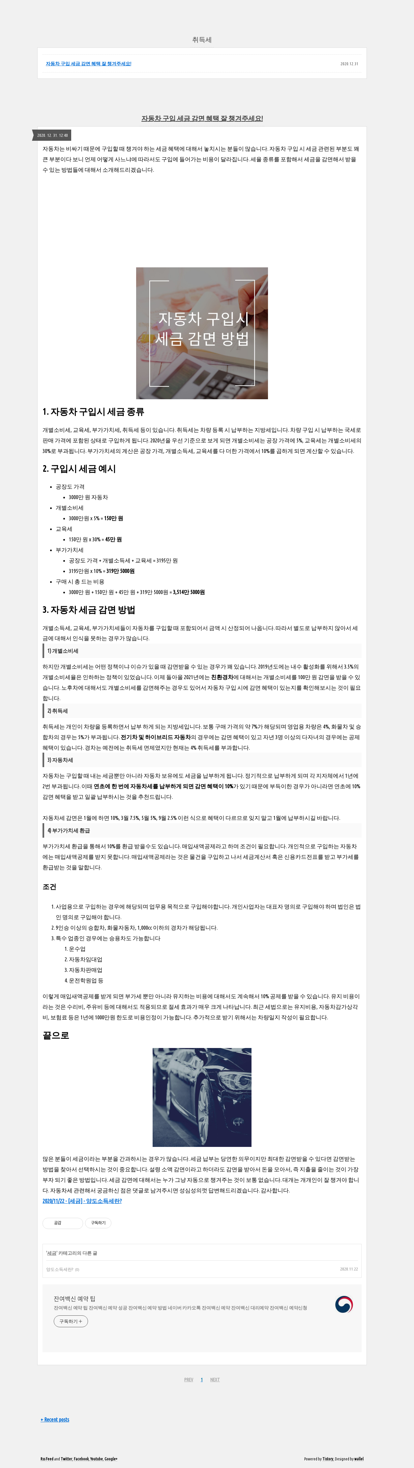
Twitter (66, 1459)
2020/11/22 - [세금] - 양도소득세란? (82, 1201)
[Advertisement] (202, 221)
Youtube (96, 1459)
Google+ (110, 1459)
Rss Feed (47, 1459)
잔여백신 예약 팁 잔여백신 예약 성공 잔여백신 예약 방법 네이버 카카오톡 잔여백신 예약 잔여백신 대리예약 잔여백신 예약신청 (180, 1307)
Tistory (327, 1459)
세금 (51, 1253)
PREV (188, 1379)
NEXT (215, 1379)
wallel (359, 1459)
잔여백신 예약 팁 (75, 1299)
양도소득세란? (59, 1269)
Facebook (81, 1459)
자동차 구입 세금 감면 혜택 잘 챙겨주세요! (88, 63)
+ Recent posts (55, 1420)
